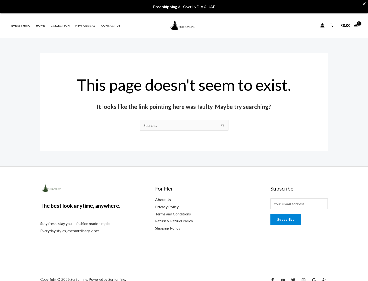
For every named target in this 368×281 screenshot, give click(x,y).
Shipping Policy (167, 224)
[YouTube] (283, 276)
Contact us (110, 21)
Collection (60, 21)
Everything (20, 21)
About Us (163, 195)
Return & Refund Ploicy (174, 217)
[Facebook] (272, 276)
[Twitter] (293, 276)
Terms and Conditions (173, 210)
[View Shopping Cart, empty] (349, 21)
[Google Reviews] (314, 276)
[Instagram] (303, 276)
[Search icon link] (331, 21)
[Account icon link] (322, 21)
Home (40, 21)
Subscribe (286, 216)
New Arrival (85, 21)
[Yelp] (324, 276)
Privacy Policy (167, 202)
